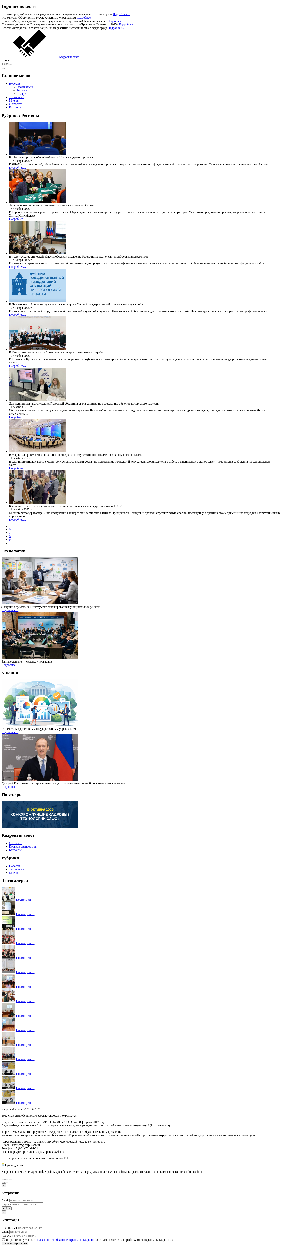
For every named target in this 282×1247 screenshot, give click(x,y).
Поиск (6, 60)
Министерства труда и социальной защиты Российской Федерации (68, 1165)
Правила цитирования (23, 846)
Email (5, 1200)
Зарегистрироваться (15, 1243)
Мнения (14, 100)
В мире (21, 93)
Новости (14, 83)
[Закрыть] (4, 1185)
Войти (6, 1208)
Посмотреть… (25, 899)
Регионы (22, 90)
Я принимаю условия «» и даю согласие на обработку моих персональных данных (87, 1239)
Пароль (6, 1204)
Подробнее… (121, 14)
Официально (25, 87)
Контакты (15, 107)
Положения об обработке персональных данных (66, 1239)
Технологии (16, 97)
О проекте (15, 104)
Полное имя (9, 1227)
